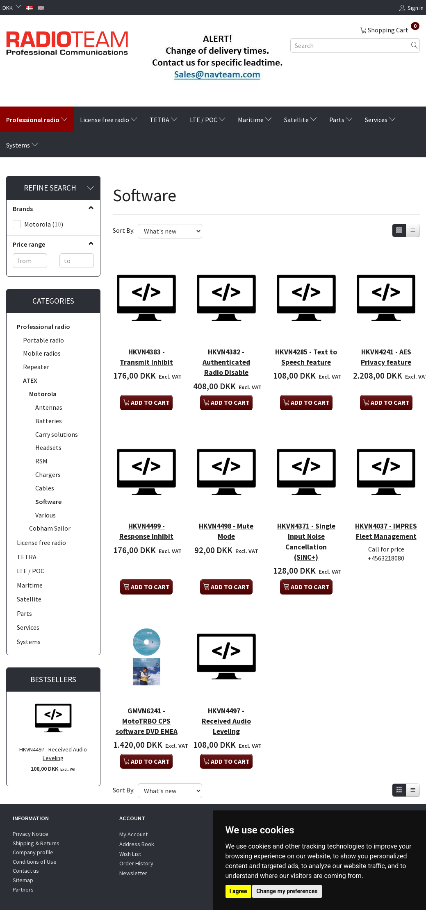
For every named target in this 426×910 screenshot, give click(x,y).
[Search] (414, 45)
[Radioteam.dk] (67, 41)
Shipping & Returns (36, 837)
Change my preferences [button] (286, 891)
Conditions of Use (35, 855)
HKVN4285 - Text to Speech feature (306, 344)
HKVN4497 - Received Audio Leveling (53, 754)
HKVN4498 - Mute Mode (226, 497)
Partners (23, 883)
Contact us (26, 865)
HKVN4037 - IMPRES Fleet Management (386, 502)
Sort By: (123, 230)
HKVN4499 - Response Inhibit (146, 502)
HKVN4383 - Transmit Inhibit (146, 344)
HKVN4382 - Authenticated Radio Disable (226, 344)
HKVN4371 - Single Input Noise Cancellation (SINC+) (306, 513)
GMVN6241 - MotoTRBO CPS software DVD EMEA (146, 686)
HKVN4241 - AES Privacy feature (386, 339)
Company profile (33, 846)
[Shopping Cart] (390, 29)
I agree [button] (238, 891)
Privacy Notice (30, 827)
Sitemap (23, 874)
